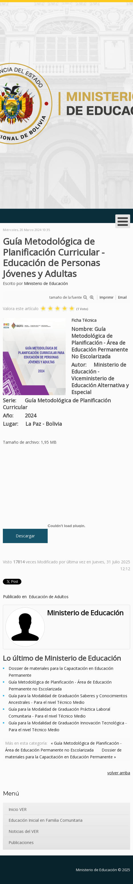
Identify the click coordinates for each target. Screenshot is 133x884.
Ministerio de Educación (46, 283)
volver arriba (118, 772)
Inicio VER (18, 809)
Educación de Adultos (48, 596)
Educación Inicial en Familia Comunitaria (45, 820)
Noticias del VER (24, 831)
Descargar (25, 536)
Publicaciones (21, 842)
